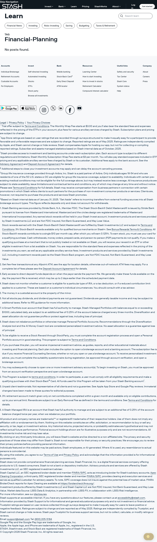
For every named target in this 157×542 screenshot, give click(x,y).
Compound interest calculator (95, 91)
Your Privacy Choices (38, 122)
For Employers (7, 86)
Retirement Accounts (10, 76)
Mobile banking (63, 72)
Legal (3, 122)
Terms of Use (51, 454)
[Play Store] (9, 108)
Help (119, 91)
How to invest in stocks (93, 81)
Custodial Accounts (9, 81)
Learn (74, 6)
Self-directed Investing (38, 72)
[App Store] (28, 108)
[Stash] (12, 6)
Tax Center (122, 76)
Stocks (31, 81)
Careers (146, 76)
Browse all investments (38, 95)
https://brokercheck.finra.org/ (77, 483)
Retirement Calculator (92, 86)
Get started (147, 6)
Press (145, 81)
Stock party (33, 91)
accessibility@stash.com (131, 497)
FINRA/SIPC (79, 472)
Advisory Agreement (11, 164)
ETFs (30, 86)
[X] (53, 110)
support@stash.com (18, 519)
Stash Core (122, 81)
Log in (133, 6)
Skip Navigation (9, 1)
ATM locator (62, 86)
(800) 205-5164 (43, 519)
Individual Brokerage (10, 72)
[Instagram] (44, 110)
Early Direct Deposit (65, 81)
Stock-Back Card (65, 76)
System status (123, 86)
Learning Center (90, 72)
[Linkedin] (60, 110)
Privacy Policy (16, 122)
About (145, 72)
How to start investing (92, 76)
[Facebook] (70, 110)
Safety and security (125, 72)
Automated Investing (37, 76)
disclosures (40, 494)
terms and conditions (43, 376)
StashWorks (101, 6)
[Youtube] (79, 110)
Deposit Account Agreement (44, 164)
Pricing (85, 6)
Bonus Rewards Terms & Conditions (132, 229)
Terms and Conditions (37, 126)
